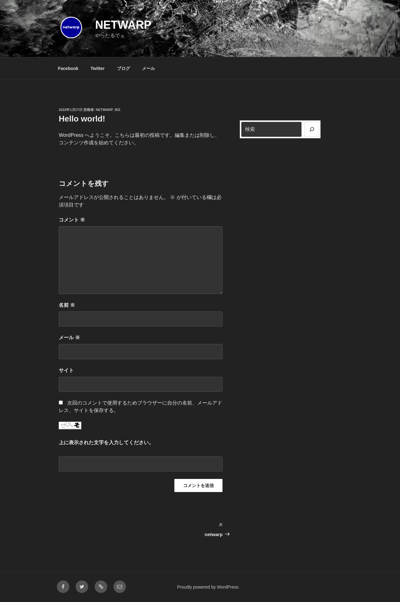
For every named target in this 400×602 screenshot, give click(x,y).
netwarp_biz (108, 110)
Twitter (98, 68)
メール (148, 68)
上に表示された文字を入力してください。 (106, 442)
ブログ (123, 68)
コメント (72, 219)
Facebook (68, 68)
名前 (67, 305)
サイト (66, 370)
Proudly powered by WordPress (208, 587)
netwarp (123, 24)
